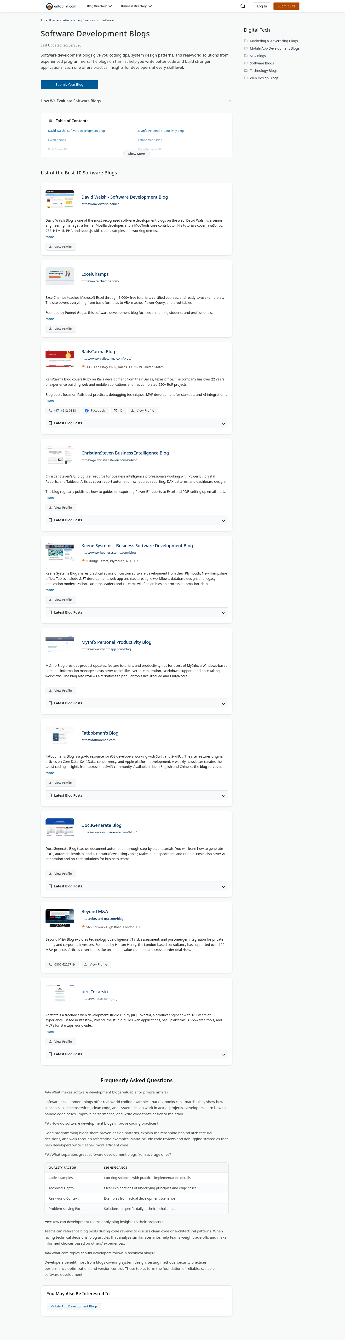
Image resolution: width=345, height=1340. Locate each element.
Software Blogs (262, 63)
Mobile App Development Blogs (75, 1307)
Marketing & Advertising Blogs (274, 41)
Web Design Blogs (264, 78)
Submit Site (286, 6)
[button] (262, 6)
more (50, 237)
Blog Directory (97, 6)
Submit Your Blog (69, 84)
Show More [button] (136, 153)
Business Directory (134, 6)
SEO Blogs (258, 55)
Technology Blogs (263, 70)
